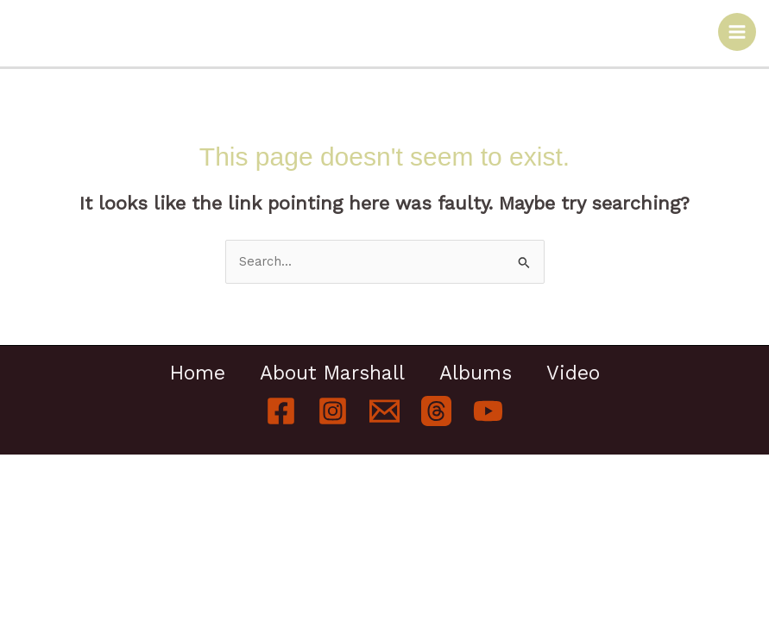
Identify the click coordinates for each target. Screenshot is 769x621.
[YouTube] (488, 411)
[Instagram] (332, 411)
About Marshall (332, 374)
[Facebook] (281, 411)
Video (573, 374)
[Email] (384, 411)
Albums (475, 374)
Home (197, 374)
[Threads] (436, 411)
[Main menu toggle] (737, 32)
